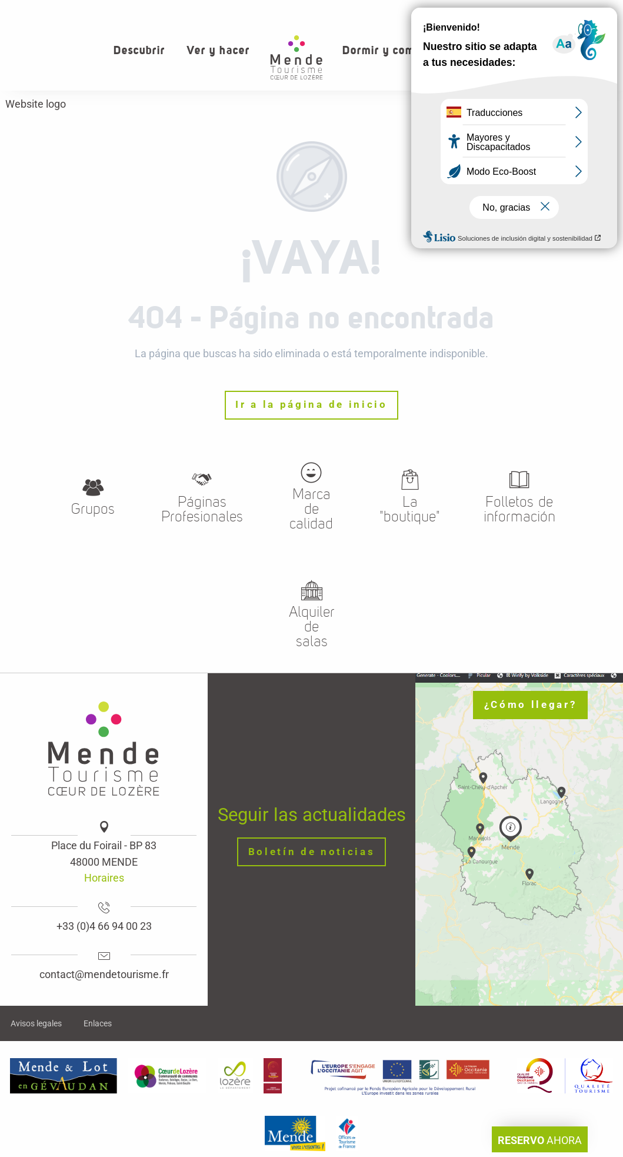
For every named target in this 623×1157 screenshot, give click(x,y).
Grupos (589, 11)
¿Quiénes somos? (460, 11)
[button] (575, 50)
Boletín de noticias (311, 851)
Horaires (104, 878)
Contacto (535, 11)
